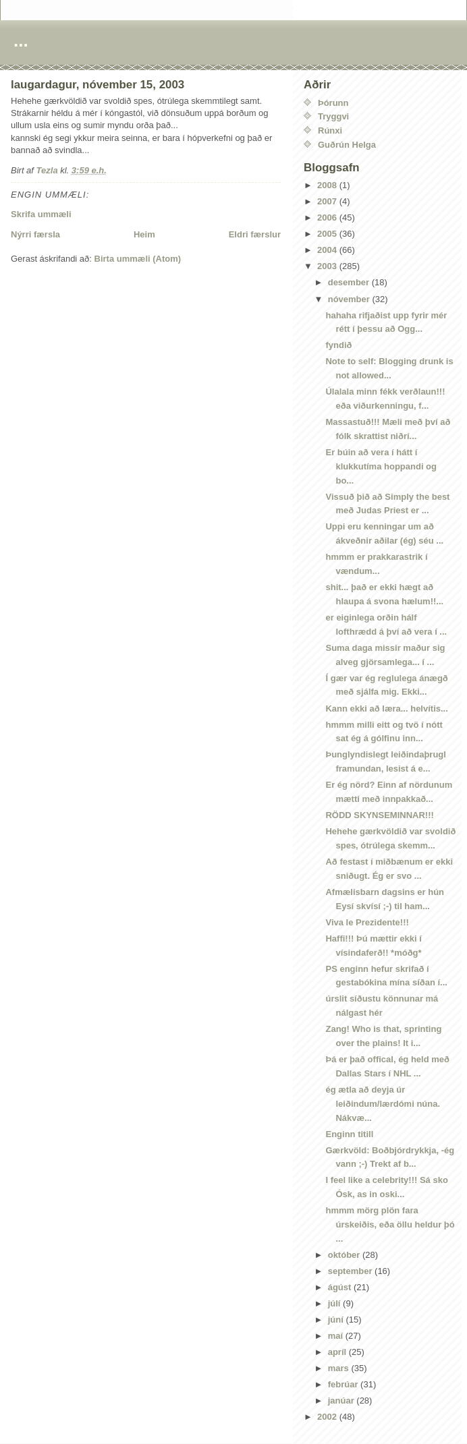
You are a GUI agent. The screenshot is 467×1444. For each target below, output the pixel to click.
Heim (144, 234)
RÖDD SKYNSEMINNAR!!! (379, 815)
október (345, 1255)
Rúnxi (330, 130)
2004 (328, 250)
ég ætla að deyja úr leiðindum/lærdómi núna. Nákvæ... (382, 1104)
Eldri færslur (255, 234)
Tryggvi (333, 116)
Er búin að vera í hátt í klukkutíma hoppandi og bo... (381, 466)
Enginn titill (349, 1134)
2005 (328, 234)
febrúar (344, 1384)
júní (337, 1320)
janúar (342, 1400)
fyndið (338, 345)
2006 (328, 217)
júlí (335, 1303)
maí (337, 1336)
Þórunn (333, 103)
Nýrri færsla (35, 234)
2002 (328, 1417)
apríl (338, 1352)
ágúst (341, 1287)
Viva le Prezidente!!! (366, 922)
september (351, 1271)
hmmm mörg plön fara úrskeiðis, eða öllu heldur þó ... (389, 1224)
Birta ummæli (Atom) (138, 259)
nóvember (350, 299)
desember (350, 282)
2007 (328, 201)
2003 (328, 266)
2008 (328, 185)
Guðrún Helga (347, 145)
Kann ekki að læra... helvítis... (386, 708)
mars (340, 1368)
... (20, 40)
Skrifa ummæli (41, 214)
